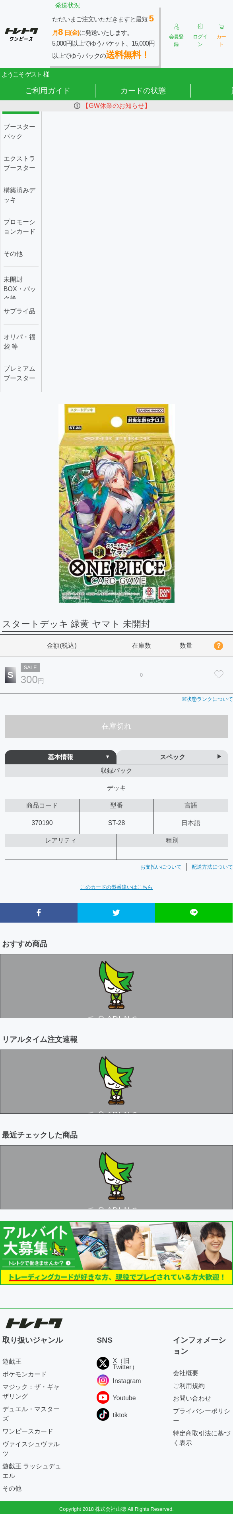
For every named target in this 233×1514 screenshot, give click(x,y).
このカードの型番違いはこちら (116, 887)
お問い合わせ (192, 1398)
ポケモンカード (24, 1374)
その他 (11, 1488)
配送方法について (212, 867)
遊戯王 (11, 1361)
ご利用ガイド (47, 90)
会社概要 (185, 1373)
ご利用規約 (189, 1385)
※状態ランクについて (207, 699)
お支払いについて (161, 867)
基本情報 (60, 757)
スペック (172, 757)
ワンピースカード (27, 1431)
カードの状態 (143, 90)
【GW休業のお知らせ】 (116, 105)
